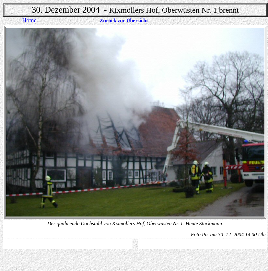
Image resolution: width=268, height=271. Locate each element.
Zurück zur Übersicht (123, 20)
